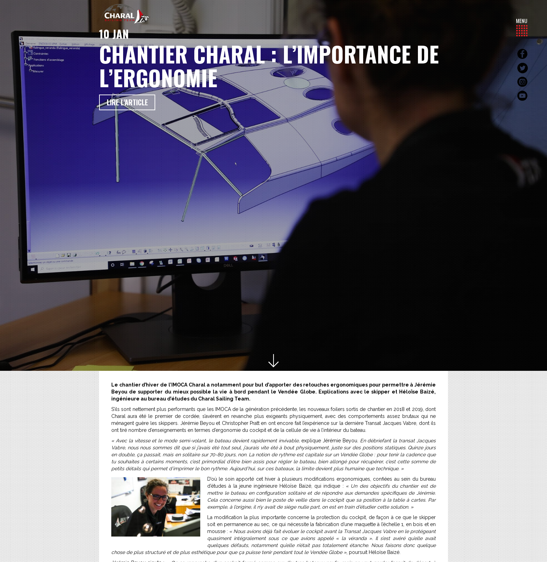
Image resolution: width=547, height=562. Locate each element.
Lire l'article (127, 102)
